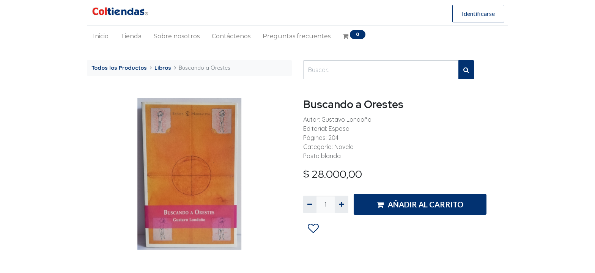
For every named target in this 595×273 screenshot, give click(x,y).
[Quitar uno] (309, 204)
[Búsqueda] (466, 69)
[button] (313, 229)
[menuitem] (101, 36)
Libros (162, 67)
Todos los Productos (119, 67)
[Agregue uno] (341, 204)
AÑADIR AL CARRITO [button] (420, 204)
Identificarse (478, 13)
